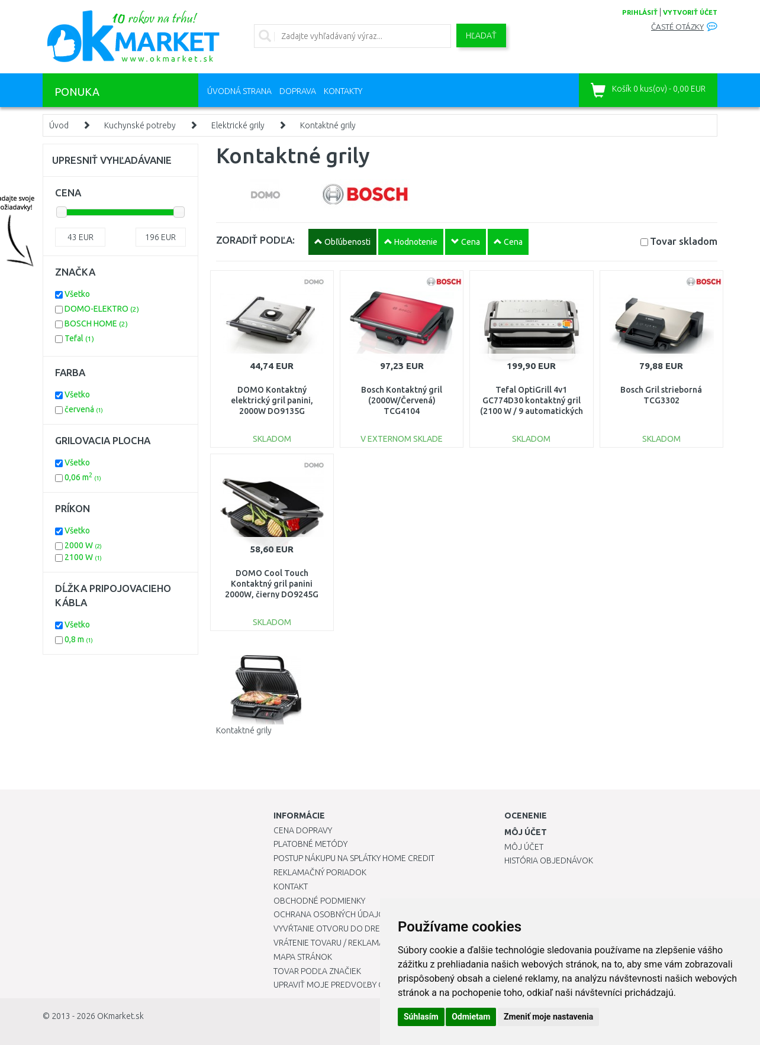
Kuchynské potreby (140, 125)
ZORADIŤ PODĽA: (255, 239)
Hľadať (481, 35)
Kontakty (343, 91)
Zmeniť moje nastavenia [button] (548, 1016)
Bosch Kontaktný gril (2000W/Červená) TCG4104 (401, 400)
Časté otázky (677, 26)
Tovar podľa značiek (317, 971)
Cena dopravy (302, 830)
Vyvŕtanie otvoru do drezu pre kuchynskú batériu (379, 928)
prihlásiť (640, 12)
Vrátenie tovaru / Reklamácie (334, 942)
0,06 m (83, 477)
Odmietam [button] (471, 1016)
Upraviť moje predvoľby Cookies (342, 984)
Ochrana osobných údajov (331, 914)
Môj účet (523, 847)
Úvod (59, 125)
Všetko (77, 294)
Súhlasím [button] (421, 1016)
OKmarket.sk (120, 1016)
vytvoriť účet (690, 12)
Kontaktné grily (328, 125)
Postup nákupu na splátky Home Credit (353, 858)
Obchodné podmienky (319, 900)
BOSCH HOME (96, 323)
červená (84, 409)
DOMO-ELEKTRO (102, 308)
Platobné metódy (310, 844)
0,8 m (79, 639)
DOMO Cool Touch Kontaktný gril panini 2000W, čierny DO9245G (271, 583)
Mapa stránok (302, 957)
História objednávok (548, 860)
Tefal (79, 338)
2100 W (83, 557)
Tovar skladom (683, 241)
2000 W (83, 545)
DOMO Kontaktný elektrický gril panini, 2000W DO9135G (272, 400)
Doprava (297, 91)
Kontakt (290, 886)
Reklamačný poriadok (319, 872)
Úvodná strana (239, 91)
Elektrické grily (238, 125)
